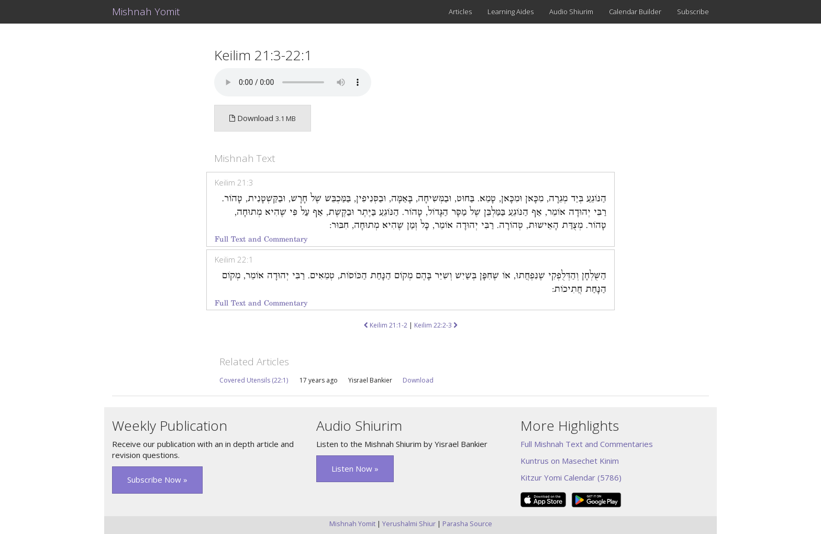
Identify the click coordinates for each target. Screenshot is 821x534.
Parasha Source (467, 523)
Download (418, 380)
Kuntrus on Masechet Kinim (569, 460)
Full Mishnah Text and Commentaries (586, 444)
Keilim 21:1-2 (385, 325)
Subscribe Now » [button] (157, 479)
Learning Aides (510, 11)
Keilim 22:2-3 (436, 325)
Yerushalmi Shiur (409, 523)
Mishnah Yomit (146, 11)
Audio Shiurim (571, 11)
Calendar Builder (635, 11)
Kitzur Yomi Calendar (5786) (571, 477)
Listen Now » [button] (355, 468)
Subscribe (693, 11)
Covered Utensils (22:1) (253, 380)
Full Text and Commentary (261, 239)
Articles (460, 11)
